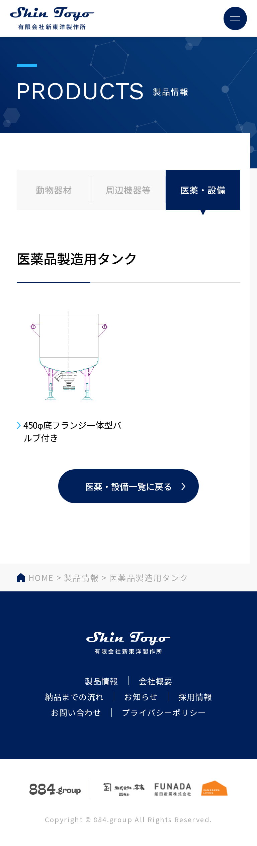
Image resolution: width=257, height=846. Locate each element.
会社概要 (156, 680)
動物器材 (54, 189)
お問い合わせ (76, 712)
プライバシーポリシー (164, 712)
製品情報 (81, 577)
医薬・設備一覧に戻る (128, 486)
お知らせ (141, 696)
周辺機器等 (128, 189)
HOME (41, 577)
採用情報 (195, 696)
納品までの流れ (74, 696)
